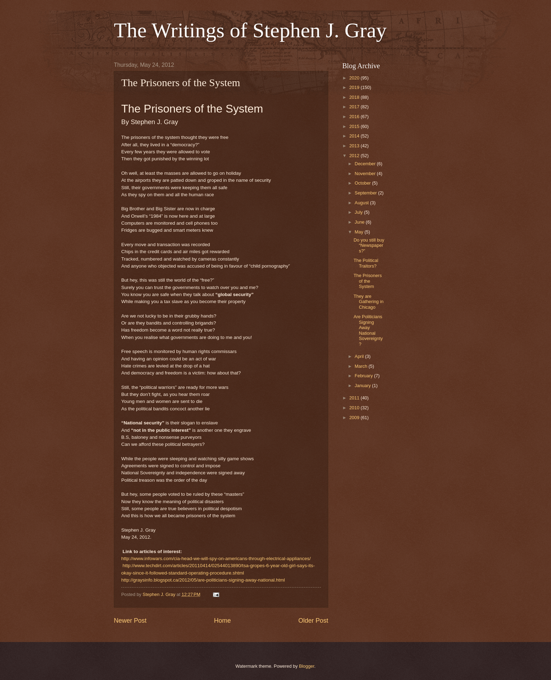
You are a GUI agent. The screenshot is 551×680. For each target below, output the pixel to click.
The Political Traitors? (366, 263)
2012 (355, 155)
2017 (355, 106)
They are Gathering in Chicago (368, 302)
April (360, 356)
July (359, 212)
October (363, 183)
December (366, 163)
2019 (355, 87)
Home (222, 620)
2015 (355, 126)
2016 (355, 116)
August (362, 202)
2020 (355, 78)
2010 (355, 407)
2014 (355, 136)
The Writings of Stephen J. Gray (250, 30)
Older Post (313, 620)
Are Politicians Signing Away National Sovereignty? (368, 330)
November (366, 173)
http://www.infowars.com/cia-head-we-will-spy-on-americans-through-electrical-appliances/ (216, 558)
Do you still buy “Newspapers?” (369, 245)
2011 (355, 397)
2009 (355, 417)
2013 (355, 145)
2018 (355, 97)
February (364, 375)
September (366, 192)
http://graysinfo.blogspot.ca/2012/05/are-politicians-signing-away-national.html (203, 580)
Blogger (307, 666)
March (361, 366)
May (359, 232)
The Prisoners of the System (368, 281)
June (360, 222)
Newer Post (130, 620)
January (363, 385)
